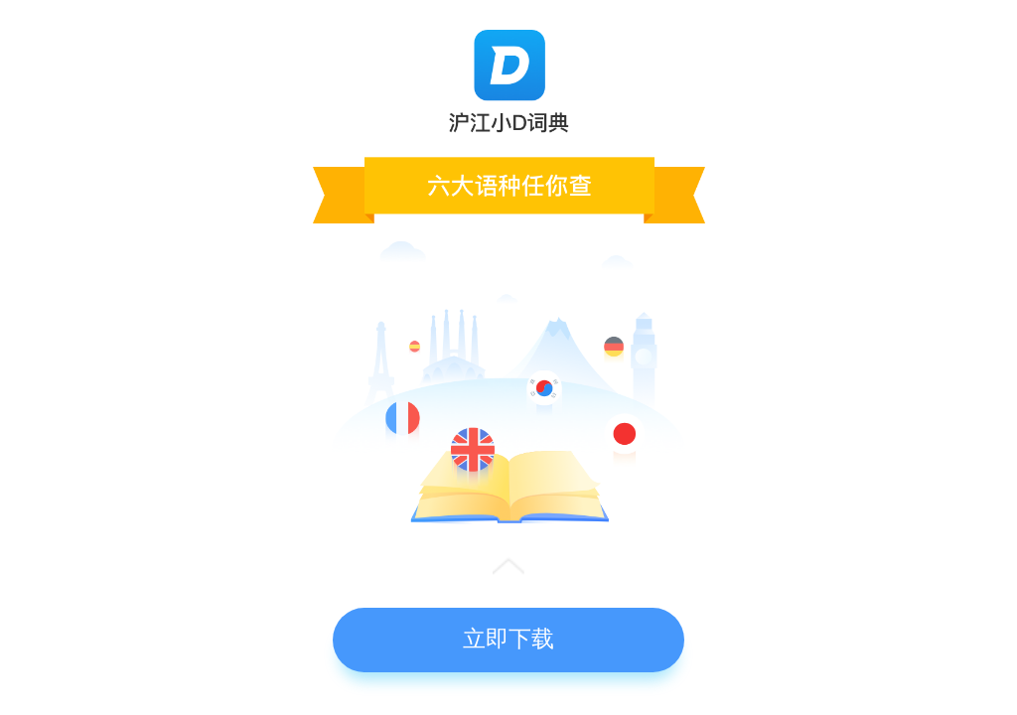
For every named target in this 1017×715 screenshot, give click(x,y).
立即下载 (508, 638)
